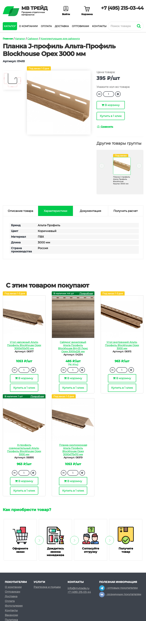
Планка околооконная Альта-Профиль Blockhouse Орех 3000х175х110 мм (73, 449)
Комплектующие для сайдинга (60, 38)
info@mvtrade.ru (78, 588)
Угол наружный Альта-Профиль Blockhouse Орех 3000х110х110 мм (24, 345)
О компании (28, 26)
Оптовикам (80, 26)
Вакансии (11, 615)
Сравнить (105, 126)
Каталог (10, 26)
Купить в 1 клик (111, 116)
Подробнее (86, 293)
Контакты (99, 26)
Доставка (62, 26)
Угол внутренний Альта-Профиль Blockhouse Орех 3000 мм (122, 345)
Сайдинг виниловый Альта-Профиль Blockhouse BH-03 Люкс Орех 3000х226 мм (73, 347)
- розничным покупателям (120, 594)
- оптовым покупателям (118, 587)
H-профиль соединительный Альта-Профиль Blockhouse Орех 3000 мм (24, 449)
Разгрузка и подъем (47, 587)
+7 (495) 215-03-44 (122, 8)
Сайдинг (32, 38)
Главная (8, 38)
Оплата (46, 26)
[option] (12, 82)
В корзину (111, 105)
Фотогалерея (14, 605)
